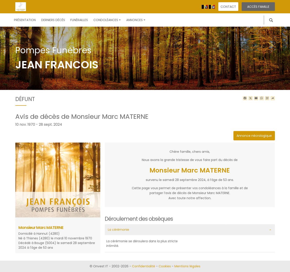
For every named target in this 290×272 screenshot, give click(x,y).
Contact (228, 6)
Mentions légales (187, 266)
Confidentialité (143, 266)
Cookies (165, 266)
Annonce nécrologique (254, 135)
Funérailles (79, 20)
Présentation (25, 20)
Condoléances (107, 20)
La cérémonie (118, 229)
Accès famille (258, 6)
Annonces (135, 20)
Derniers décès (53, 20)
